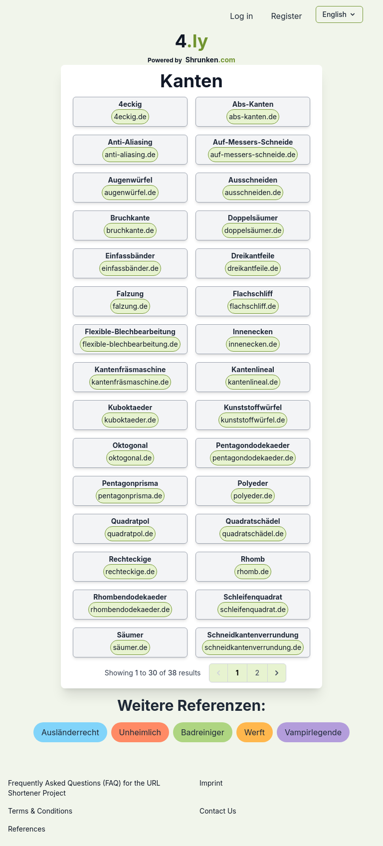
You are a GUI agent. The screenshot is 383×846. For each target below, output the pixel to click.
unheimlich (140, 732)
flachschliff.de (253, 306)
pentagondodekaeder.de (252, 457)
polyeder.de (252, 495)
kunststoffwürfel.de (253, 420)
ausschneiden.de (253, 192)
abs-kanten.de (253, 116)
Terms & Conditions (40, 811)
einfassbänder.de (130, 268)
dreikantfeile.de (252, 268)
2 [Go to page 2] (257, 672)
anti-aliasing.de (130, 154)
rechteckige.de (130, 571)
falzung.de (130, 306)
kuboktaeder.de (130, 420)
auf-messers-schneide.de (253, 154)
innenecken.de (252, 344)
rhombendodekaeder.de (130, 609)
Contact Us (217, 811)
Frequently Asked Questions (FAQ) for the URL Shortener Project (84, 788)
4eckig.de (130, 116)
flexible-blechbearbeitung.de (130, 344)
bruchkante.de (130, 230)
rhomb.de (253, 571)
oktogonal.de (130, 457)
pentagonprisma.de (130, 495)
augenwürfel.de (130, 192)
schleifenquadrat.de (253, 609)
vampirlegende (313, 732)
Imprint (210, 783)
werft (254, 732)
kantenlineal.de (253, 382)
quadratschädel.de (252, 533)
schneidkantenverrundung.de (252, 647)
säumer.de (130, 647)
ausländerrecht (70, 732)
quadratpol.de (130, 533)
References (26, 829)
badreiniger (202, 732)
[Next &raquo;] (276, 672)
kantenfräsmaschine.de (130, 382)
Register (286, 16)
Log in (241, 16)
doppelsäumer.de (253, 230)
